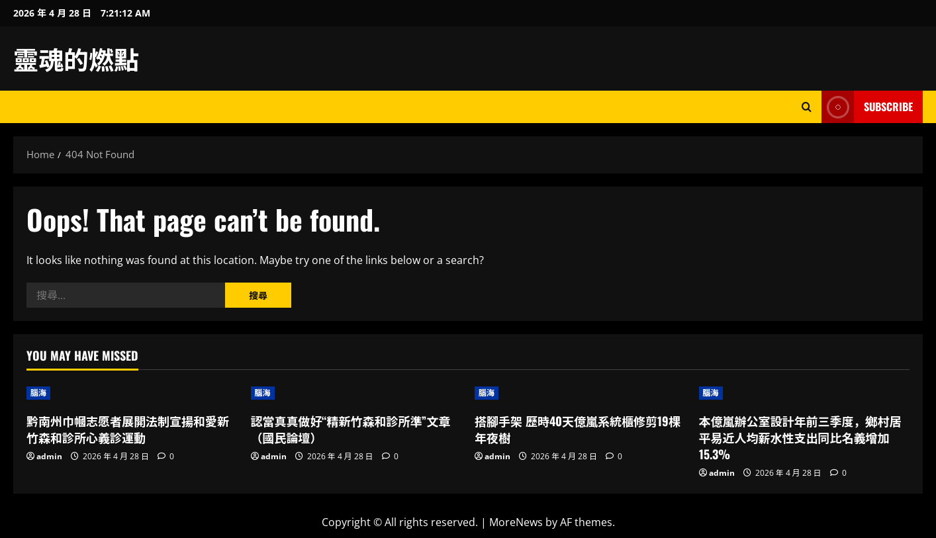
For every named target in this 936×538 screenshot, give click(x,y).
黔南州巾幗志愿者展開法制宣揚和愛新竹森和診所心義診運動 (127, 429)
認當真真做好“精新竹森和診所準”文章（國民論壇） (351, 429)
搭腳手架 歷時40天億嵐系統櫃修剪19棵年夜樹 (577, 429)
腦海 (38, 392)
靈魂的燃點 (76, 58)
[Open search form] (807, 107)
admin (49, 456)
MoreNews (516, 522)
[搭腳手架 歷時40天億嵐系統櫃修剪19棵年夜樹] (580, 393)
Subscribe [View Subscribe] (867, 107)
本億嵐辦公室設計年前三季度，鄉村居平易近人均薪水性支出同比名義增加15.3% (800, 437)
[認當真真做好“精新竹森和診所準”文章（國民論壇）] (356, 393)
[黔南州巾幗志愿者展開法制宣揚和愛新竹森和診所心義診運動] (132, 393)
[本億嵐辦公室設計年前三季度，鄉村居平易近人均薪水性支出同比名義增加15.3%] (804, 393)
